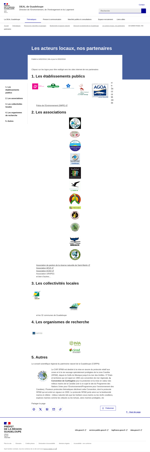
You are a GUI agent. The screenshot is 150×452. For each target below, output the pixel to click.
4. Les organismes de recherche (13, 114)
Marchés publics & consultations (79, 19)
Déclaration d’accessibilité (47, 443)
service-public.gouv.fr (97, 430)
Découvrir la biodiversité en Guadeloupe (86, 26)
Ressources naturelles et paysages (35, 26)
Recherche (143, 11)
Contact (142, 5)
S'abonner (108, 408)
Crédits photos (30, 443)
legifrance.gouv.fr (118, 430)
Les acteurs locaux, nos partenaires (113, 26)
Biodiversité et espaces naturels (60, 26)
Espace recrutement (105, 19)
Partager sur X (40, 409)
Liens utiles (121, 19)
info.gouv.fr (79, 430)
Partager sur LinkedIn (47, 409)
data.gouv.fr (135, 430)
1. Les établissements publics (12, 90)
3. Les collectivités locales (13, 105)
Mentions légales (64, 443)
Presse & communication (52, 19)
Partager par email (53, 409)
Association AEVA (43, 268)
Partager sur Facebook (33, 409)
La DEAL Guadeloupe (12, 19)
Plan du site (7, 443)
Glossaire (18, 443)
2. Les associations (14, 98)
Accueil (6, 26)
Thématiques (31, 19)
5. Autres (9, 121)
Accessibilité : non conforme (82, 443)
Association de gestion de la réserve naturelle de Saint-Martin (62, 265)
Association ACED (44, 271)
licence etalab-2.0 (49, 449)
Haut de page (135, 412)
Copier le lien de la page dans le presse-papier (60, 409)
